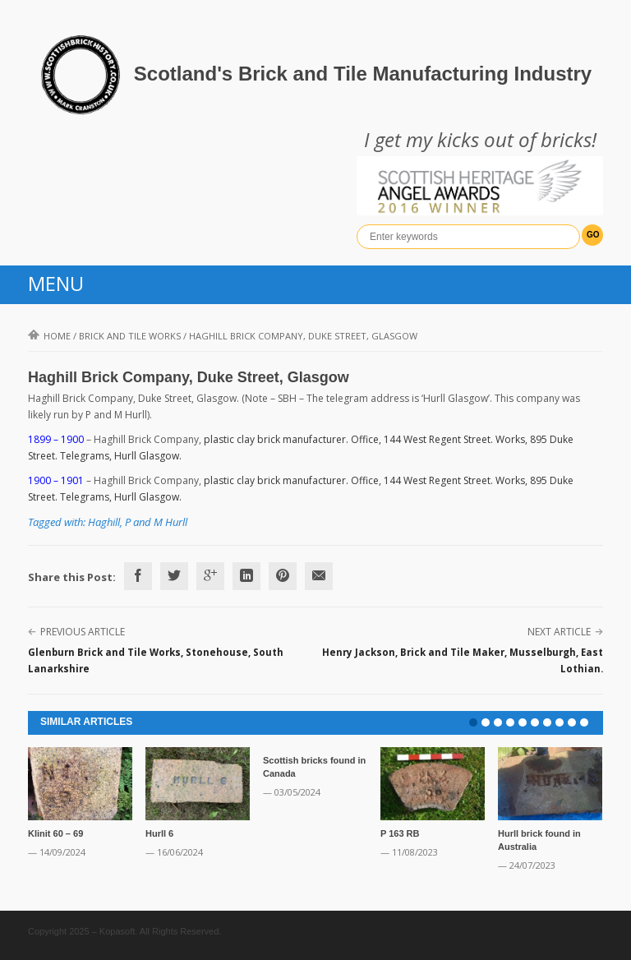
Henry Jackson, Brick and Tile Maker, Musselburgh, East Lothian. (462, 660)
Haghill (104, 522)
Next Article (559, 632)
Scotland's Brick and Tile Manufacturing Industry (363, 73)
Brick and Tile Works (130, 336)
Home (49, 336)
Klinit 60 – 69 (55, 833)
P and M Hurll (156, 522)
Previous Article (82, 632)
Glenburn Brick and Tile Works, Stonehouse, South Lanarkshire (155, 660)
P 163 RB (400, 833)
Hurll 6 (159, 833)
